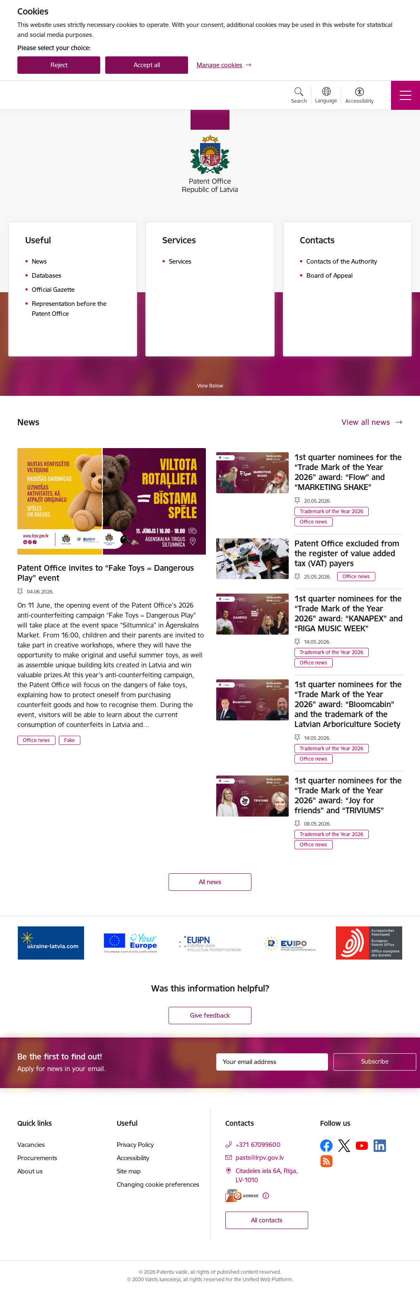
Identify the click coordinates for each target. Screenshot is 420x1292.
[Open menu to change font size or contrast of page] (359, 97)
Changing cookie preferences (158, 1184)
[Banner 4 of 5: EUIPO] (289, 942)
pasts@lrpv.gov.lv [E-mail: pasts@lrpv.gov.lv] (260, 1157)
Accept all (147, 65)
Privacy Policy (135, 1145)
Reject (59, 65)
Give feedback (210, 1015)
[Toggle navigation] (405, 95)
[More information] (266, 1196)
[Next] (389, 943)
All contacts (266, 1220)
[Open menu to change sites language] (326, 96)
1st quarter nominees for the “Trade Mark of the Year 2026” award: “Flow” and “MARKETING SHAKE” (348, 472)
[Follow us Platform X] (344, 1145)
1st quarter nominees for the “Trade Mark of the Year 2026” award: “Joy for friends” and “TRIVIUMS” (348, 795)
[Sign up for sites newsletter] (374, 1062)
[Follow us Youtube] (362, 1145)
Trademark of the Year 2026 (331, 511)
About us (30, 1171)
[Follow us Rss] (326, 1161)
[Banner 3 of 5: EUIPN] (210, 942)
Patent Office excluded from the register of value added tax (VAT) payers (346, 553)
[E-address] (241, 1195)
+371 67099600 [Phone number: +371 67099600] (258, 1145)
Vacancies (31, 1145)
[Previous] (31, 943)
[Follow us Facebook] (326, 1145)
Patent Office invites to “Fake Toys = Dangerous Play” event (105, 573)
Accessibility (133, 1158)
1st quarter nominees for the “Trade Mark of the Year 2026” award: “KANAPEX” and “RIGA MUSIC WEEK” (348, 613)
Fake (69, 740)
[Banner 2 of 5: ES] (130, 942)
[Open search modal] (299, 97)
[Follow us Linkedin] (380, 1145)
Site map (129, 1171)
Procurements (37, 1158)
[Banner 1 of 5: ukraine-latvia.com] (51, 942)
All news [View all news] (210, 882)
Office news (36, 740)
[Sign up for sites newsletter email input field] (272, 1062)
